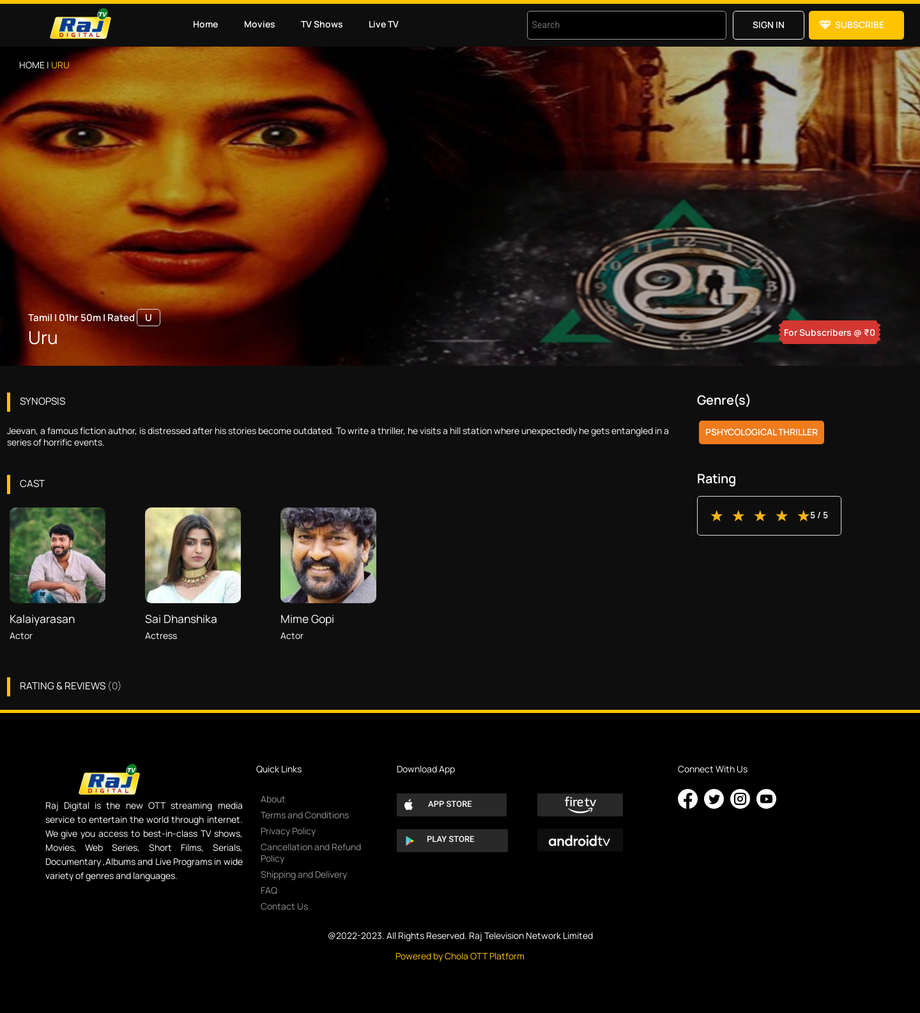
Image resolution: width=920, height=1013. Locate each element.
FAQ (269, 890)
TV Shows (322, 24)
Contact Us (284, 906)
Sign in (769, 25)
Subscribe (859, 25)
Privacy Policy (288, 831)
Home (205, 24)
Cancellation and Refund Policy (311, 852)
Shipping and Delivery (304, 874)
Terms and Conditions (305, 815)
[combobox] (611, 25)
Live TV (384, 24)
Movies (259, 24)
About (273, 799)
